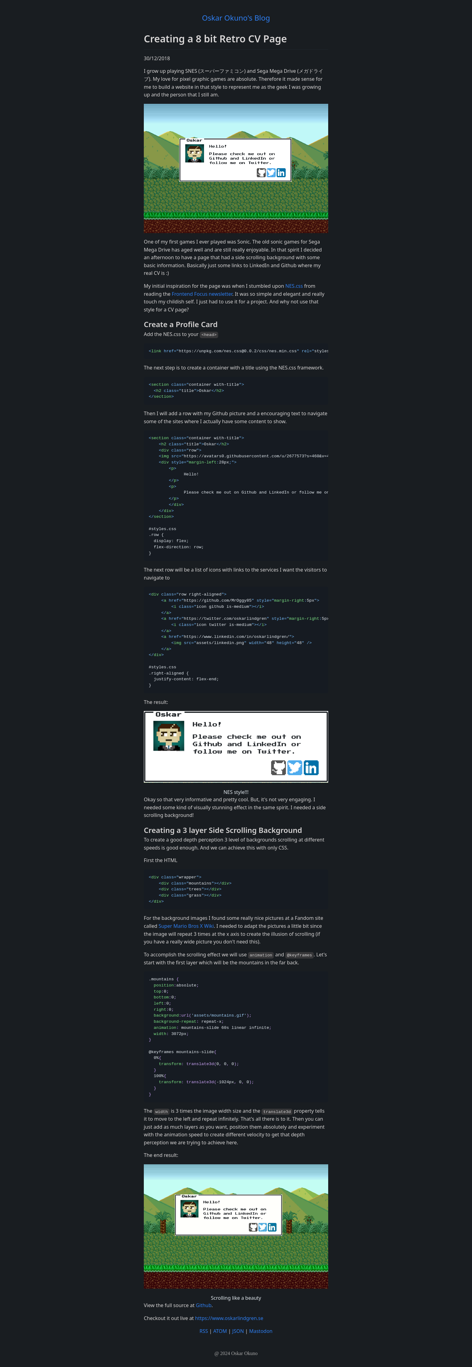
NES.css (294, 286)
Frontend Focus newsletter (202, 294)
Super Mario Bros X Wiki (186, 926)
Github (203, 1305)
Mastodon (261, 1330)
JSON (238, 1330)
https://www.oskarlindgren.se (229, 1318)
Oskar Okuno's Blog (236, 18)
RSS (203, 1330)
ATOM (220, 1330)
